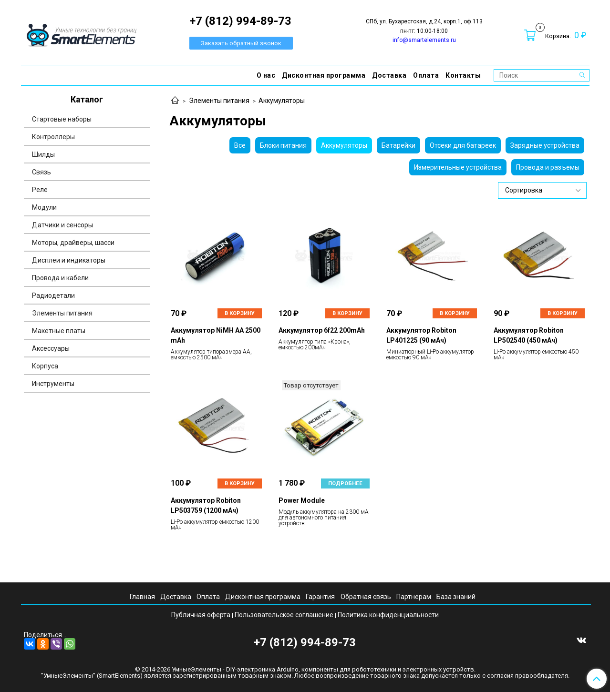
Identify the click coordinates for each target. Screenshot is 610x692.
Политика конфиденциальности (388, 615)
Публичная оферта (200, 615)
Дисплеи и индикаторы (68, 260)
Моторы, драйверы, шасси (73, 242)
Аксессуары (51, 348)
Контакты (463, 75)
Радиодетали (53, 295)
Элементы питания (219, 100)
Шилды (43, 154)
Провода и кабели (60, 278)
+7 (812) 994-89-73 (305, 642)
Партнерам (413, 596)
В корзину (240, 313)
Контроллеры (53, 137)
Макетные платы (58, 331)
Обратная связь (366, 596)
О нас (266, 75)
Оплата (426, 75)
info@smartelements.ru (424, 40)
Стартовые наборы (62, 119)
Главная (142, 596)
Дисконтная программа (323, 75)
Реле (40, 189)
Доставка (389, 75)
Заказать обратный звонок (241, 43)
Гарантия (320, 596)
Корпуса (45, 366)
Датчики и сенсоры (62, 225)
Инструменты (53, 383)
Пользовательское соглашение (284, 615)
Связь (41, 172)
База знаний (456, 596)
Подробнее (345, 483)
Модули (44, 207)
